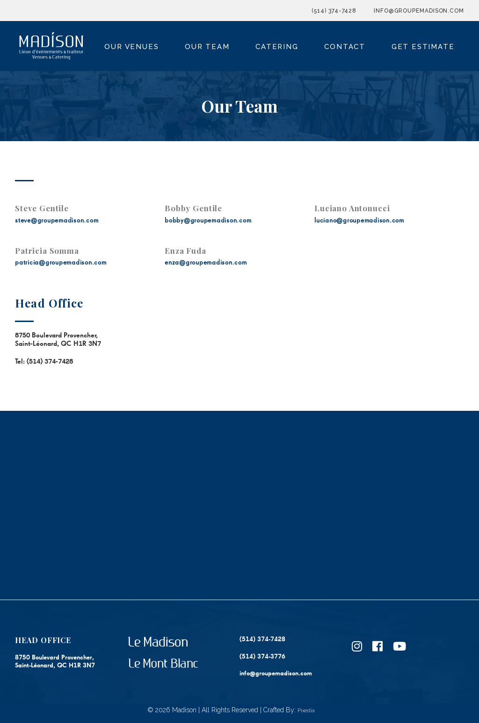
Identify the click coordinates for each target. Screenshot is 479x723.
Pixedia (306, 711)
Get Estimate (423, 47)
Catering (276, 47)
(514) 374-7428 (334, 10)
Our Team (207, 47)
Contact (344, 47)
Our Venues (131, 47)
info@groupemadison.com (419, 10)
